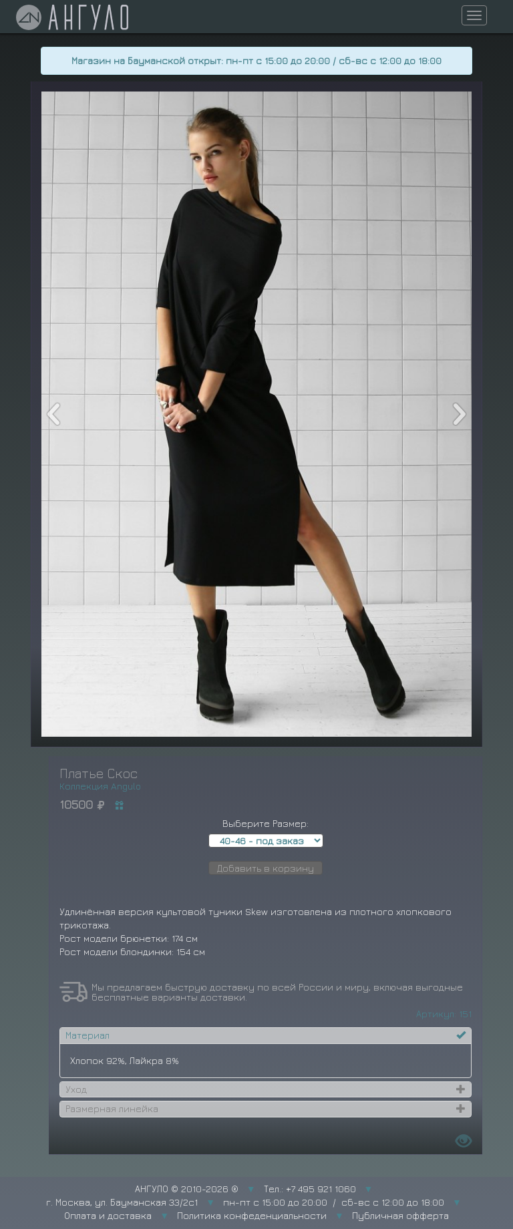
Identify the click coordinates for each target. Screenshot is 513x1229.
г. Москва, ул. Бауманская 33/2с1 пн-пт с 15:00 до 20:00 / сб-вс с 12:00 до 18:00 (245, 1202)
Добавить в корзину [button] (265, 868)
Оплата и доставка (108, 1215)
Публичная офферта (400, 1215)
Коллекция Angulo (100, 786)
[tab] (265, 1035)
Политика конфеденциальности (252, 1215)
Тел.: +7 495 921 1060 (310, 1188)
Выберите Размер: (265, 823)
